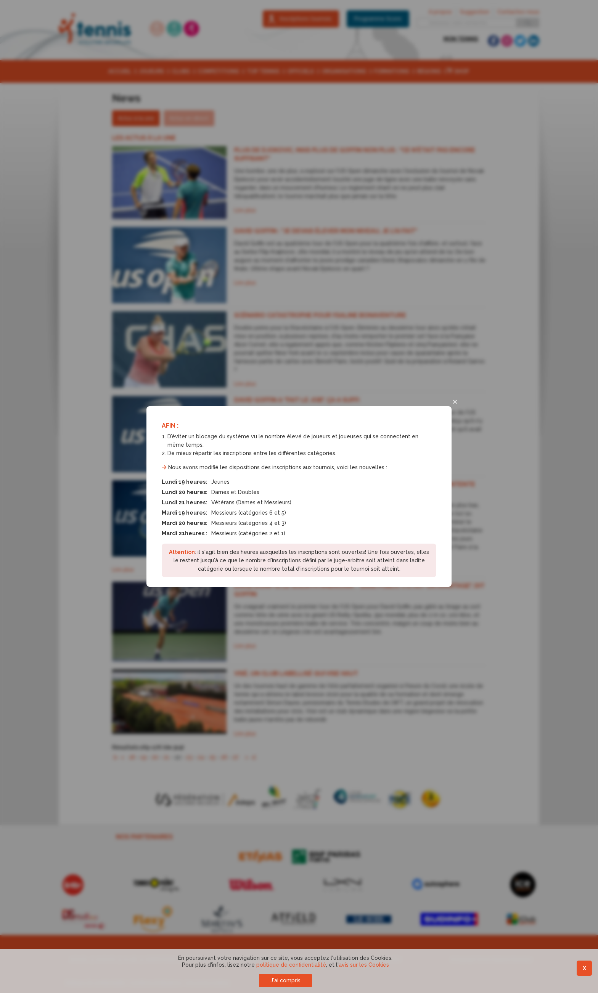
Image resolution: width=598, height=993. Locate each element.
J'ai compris (285, 980)
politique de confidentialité (291, 965)
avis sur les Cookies (364, 965)
